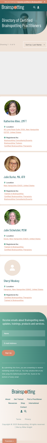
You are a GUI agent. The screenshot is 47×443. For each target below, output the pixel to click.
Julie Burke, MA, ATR (14, 177)
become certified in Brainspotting (29, 2)
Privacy (28, 419)
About (7, 399)
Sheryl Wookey (11, 281)
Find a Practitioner (34, 399)
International (34, 403)
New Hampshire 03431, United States (19, 185)
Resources (12, 403)
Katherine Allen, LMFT (15, 121)
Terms (18, 419)
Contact (23, 407)
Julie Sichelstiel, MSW (15, 230)
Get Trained (18, 399)
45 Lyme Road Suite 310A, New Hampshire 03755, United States (21, 130)
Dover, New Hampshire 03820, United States (22, 239)
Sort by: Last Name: (34, 45)
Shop (23, 403)
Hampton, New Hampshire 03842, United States (23, 289)
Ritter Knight (27, 427)
